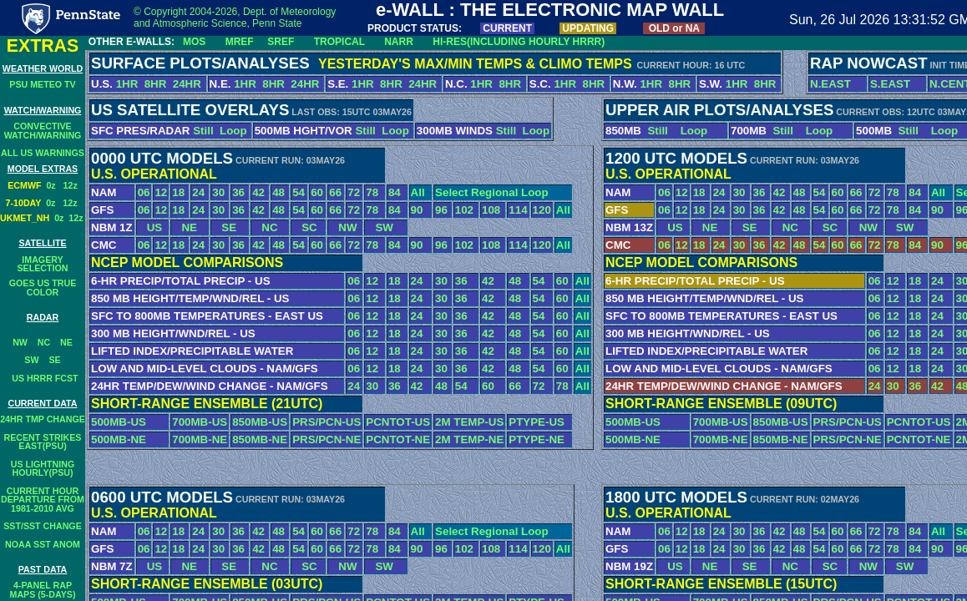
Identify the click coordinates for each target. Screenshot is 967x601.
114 (518, 210)
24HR (189, 84)
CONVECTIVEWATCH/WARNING (43, 130)
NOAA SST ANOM (42, 544)
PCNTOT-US (398, 422)
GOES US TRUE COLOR (43, 287)
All (418, 192)
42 (258, 192)
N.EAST (830, 84)
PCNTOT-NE (398, 439)
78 (372, 192)
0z (54, 185)
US (150, 227)
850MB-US (259, 422)
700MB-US (199, 422)
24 (198, 192)
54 (298, 192)
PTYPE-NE (537, 439)
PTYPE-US (537, 422)
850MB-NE (259, 439)
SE (54, 360)
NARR (398, 42)
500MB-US (118, 422)
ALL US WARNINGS (42, 153)
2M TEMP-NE (469, 439)
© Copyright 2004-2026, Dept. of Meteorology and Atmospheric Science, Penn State (235, 17)
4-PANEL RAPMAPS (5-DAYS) (43, 589)
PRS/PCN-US (326, 422)
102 (464, 210)
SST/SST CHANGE (42, 526)
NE (66, 342)
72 (353, 192)
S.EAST (890, 84)
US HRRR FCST (42, 378)
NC (44, 342)
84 (394, 192)
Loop (233, 130)
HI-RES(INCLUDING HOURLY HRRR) (519, 42)
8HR (155, 84)
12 (160, 192)
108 (491, 210)
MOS (194, 42)
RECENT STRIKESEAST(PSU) (43, 442)
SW (31, 360)
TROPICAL (339, 42)
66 (335, 192)
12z (70, 185)
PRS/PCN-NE (326, 439)
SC (304, 227)
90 (417, 210)
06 (144, 192)
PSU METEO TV (42, 84)
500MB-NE (118, 439)
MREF (239, 42)
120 (542, 210)
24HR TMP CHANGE (42, 419)
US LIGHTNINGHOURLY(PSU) (42, 468)
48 (278, 192)
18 (178, 192)
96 (441, 210)
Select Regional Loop (492, 192)
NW (20, 342)
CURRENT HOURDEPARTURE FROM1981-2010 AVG (42, 499)
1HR (127, 84)
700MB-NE (199, 439)
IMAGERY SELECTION (43, 264)
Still (203, 130)
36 (238, 192)
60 (317, 192)
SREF (280, 42)
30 (218, 192)
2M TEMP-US (469, 422)
